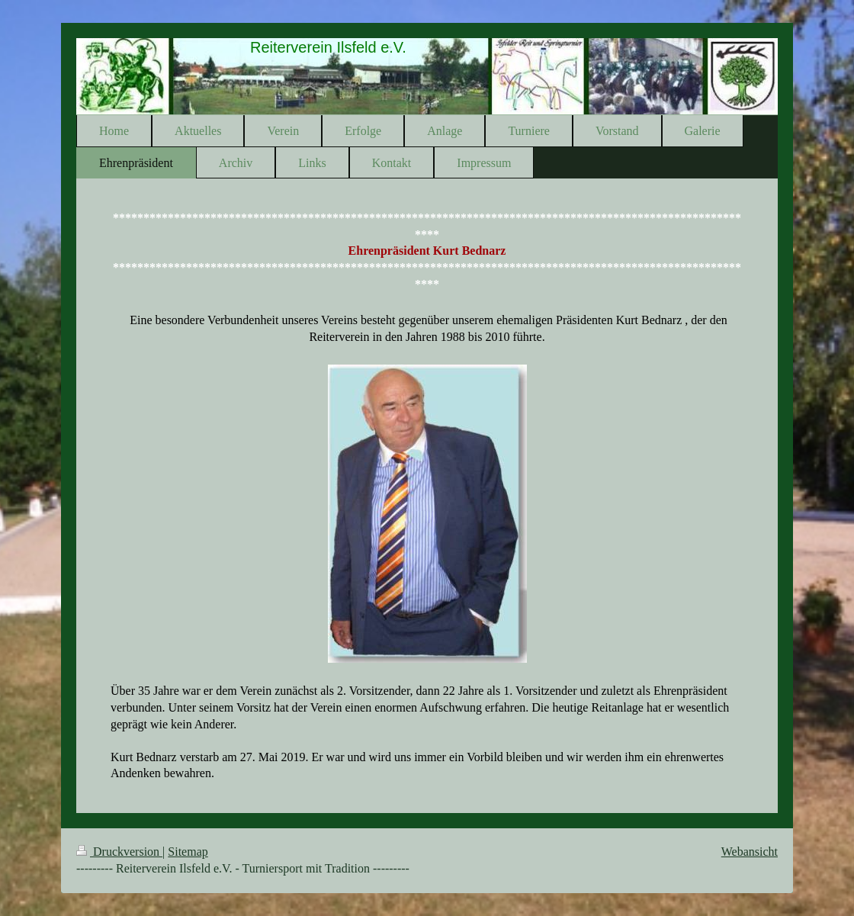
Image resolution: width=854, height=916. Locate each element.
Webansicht (749, 851)
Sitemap (187, 851)
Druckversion (119, 851)
